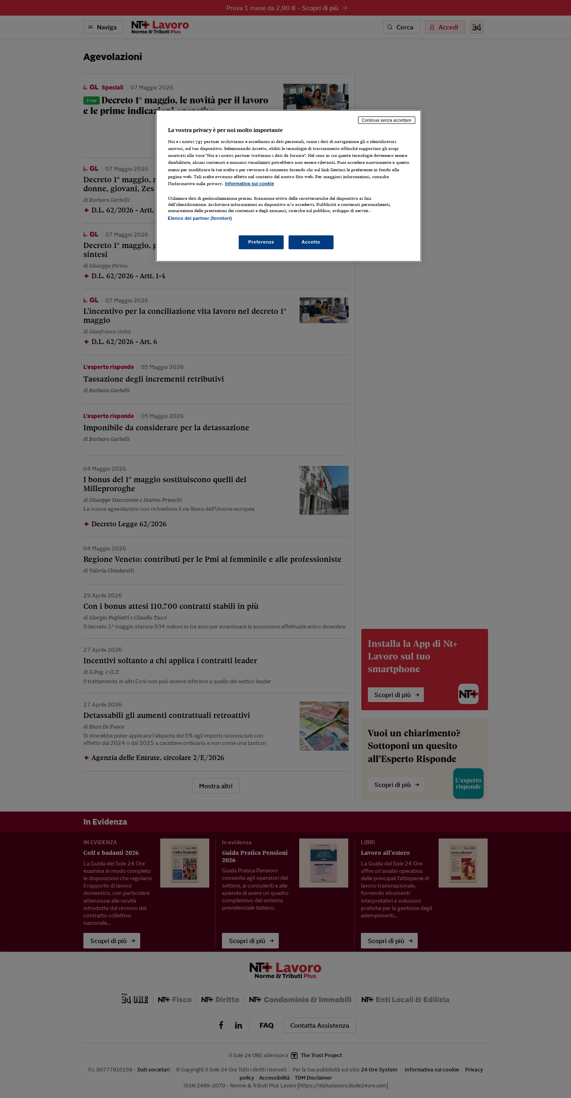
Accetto (311, 241)
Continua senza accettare (387, 120)
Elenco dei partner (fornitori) (200, 218)
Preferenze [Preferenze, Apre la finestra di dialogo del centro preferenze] (261, 241)
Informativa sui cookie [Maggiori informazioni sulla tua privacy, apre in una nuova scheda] (249, 183)
